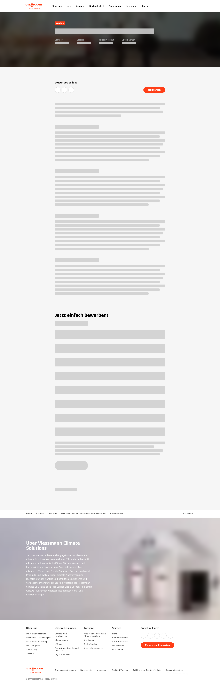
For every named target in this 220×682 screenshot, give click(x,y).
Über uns (57, 6)
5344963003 (116, 513)
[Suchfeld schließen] (192, 6)
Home (29, 513)
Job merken (154, 89)
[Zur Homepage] (33, 6)
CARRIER (54, 679)
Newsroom (131, 6)
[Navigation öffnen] (17, 6)
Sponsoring (115, 6)
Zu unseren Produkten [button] (157, 645)
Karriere (146, 6)
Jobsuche (52, 513)
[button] (188, 513)
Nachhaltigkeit (96, 6)
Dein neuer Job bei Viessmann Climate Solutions (83, 513)
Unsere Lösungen (75, 6)
